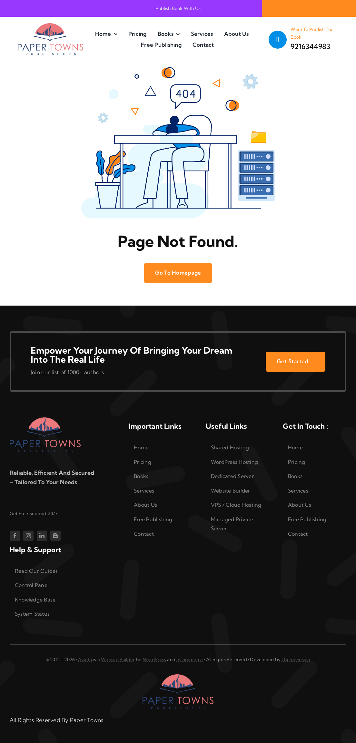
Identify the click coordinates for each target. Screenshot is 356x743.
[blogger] (55, 536)
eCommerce (189, 659)
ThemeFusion (296, 659)
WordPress (154, 659)
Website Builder (117, 659)
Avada (85, 659)
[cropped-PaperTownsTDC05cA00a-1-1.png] (50, 26)
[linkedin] (42, 536)
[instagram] (28, 536)
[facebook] (15, 536)
